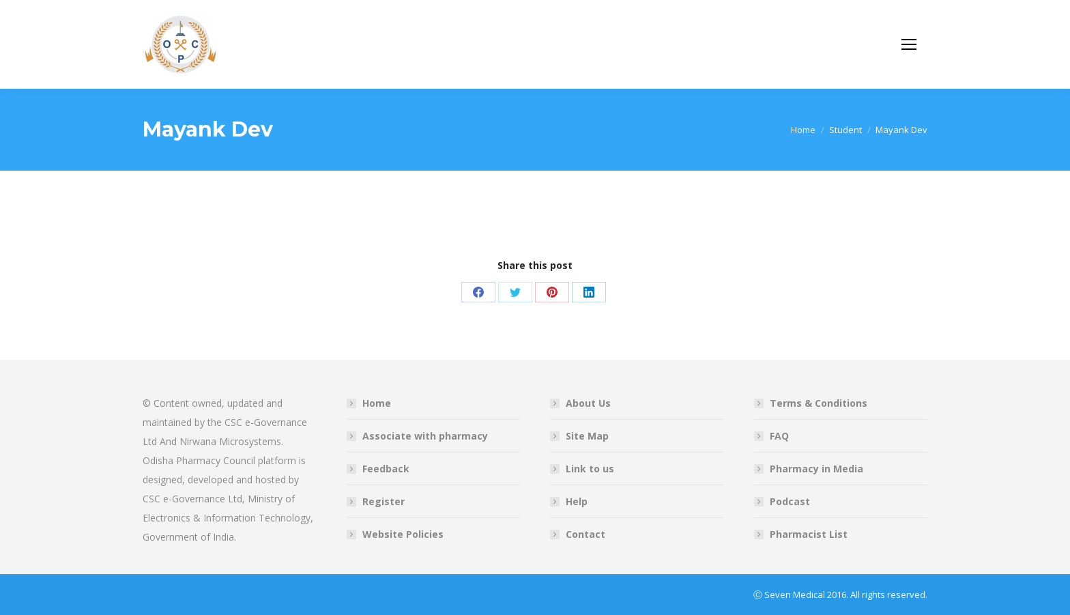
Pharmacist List (809, 534)
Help (577, 501)
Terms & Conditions (818, 403)
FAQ (779, 435)
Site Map (587, 435)
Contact (585, 534)
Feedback (385, 468)
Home (376, 403)
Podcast (790, 501)
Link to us (590, 468)
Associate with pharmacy (425, 435)
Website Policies (403, 534)
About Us (588, 403)
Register (383, 501)
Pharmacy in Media (816, 468)
